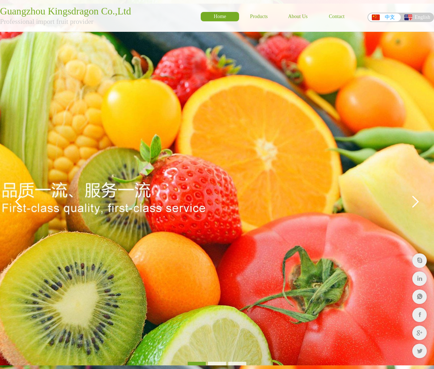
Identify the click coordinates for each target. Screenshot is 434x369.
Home (220, 16)
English (422, 17)
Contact (337, 16)
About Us (297, 16)
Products (259, 16)
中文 (390, 17)
